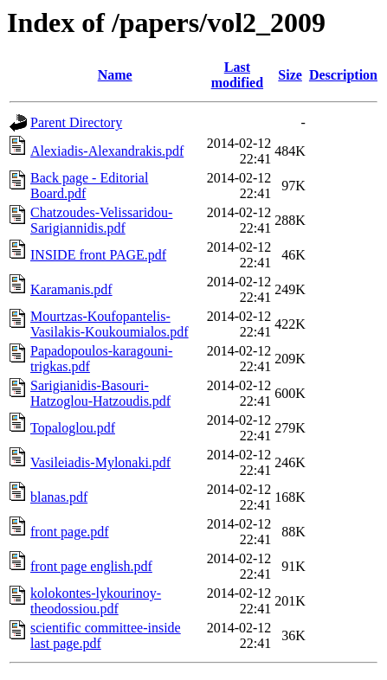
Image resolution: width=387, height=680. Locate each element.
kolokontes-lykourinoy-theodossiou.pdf (95, 601)
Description (343, 74)
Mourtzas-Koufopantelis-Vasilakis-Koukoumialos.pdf (109, 324)
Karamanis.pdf (71, 289)
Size (290, 74)
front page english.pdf (91, 566)
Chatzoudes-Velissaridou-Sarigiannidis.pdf (101, 220)
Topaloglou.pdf (72, 427)
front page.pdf (69, 531)
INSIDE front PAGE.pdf (98, 254)
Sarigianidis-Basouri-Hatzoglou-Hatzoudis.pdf (100, 393)
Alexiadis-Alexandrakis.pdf (107, 151)
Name (115, 74)
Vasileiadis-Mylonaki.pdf (100, 462)
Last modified (237, 75)
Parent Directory (76, 122)
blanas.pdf (58, 497)
